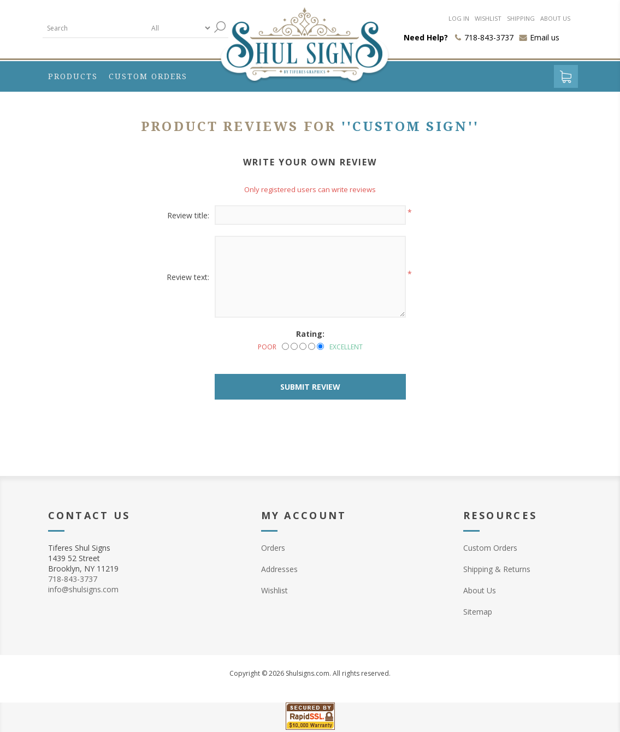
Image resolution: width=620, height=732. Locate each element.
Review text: (188, 277)
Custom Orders (490, 548)
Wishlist (488, 18)
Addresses (279, 569)
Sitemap (477, 611)
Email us (544, 37)
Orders (273, 548)
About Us (479, 590)
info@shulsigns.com (83, 589)
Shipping (521, 18)
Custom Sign (410, 126)
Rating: (310, 334)
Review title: (188, 215)
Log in (458, 18)
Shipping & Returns (496, 569)
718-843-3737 (72, 579)
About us (555, 18)
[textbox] (94, 28)
